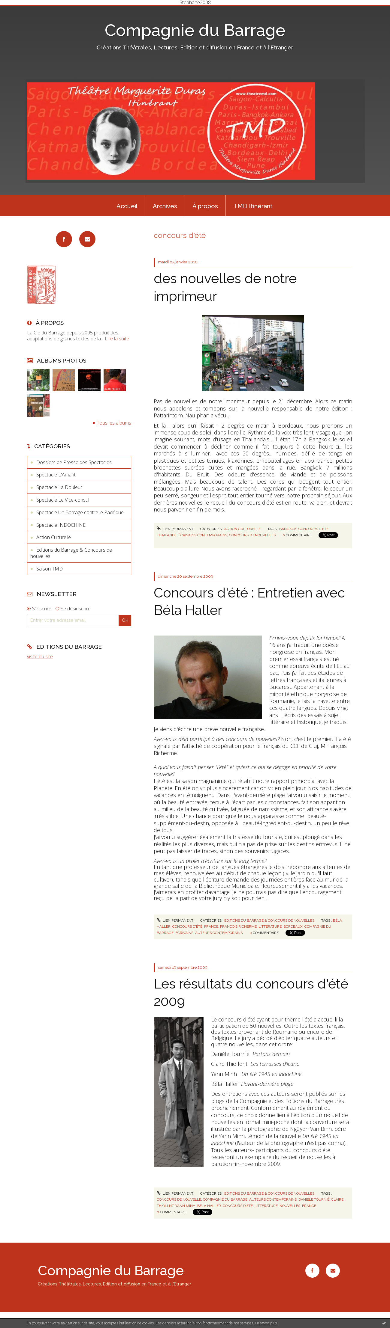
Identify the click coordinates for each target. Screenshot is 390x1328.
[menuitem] (127, 205)
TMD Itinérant (253, 206)
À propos (205, 206)
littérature (270, 926)
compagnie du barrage (225, 1199)
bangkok (288, 529)
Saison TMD (49, 568)
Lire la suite (117, 338)
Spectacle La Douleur (59, 487)
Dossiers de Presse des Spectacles (74, 462)
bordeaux (293, 926)
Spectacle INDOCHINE (61, 525)
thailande (167, 535)
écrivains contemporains (202, 535)
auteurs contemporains (219, 933)
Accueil (127, 206)
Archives (165, 206)
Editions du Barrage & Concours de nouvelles (71, 553)
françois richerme (238, 926)
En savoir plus (266, 1323)
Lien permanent (175, 529)
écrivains (184, 933)
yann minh (185, 1206)
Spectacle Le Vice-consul (62, 500)
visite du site (40, 656)
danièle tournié (313, 1199)
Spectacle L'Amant (56, 474)
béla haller (209, 1206)
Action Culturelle (53, 537)
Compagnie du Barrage (195, 30)
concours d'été (313, 529)
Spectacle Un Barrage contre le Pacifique (80, 512)
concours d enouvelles (252, 535)
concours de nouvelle (179, 1199)
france (211, 926)
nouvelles (290, 1206)
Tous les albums (114, 422)
